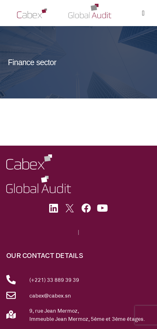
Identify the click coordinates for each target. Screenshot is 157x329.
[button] (143, 13)
